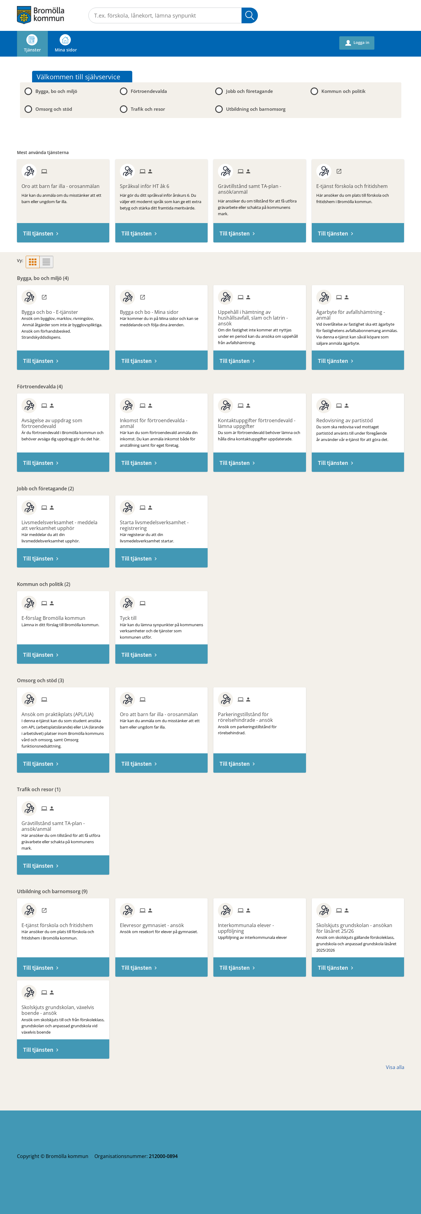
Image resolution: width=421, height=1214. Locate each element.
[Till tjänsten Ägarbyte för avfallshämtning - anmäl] (358, 313)
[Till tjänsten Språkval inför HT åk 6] (147, 184)
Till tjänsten (38, 233)
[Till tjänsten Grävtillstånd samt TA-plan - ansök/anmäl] (259, 187)
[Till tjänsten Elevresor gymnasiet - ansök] (154, 923)
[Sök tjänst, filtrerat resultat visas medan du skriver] (173, 15)
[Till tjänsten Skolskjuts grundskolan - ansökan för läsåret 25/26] (358, 926)
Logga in (357, 43)
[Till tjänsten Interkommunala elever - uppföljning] (259, 926)
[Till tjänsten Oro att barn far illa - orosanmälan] (62, 184)
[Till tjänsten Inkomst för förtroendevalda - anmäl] (161, 421)
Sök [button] (250, 15)
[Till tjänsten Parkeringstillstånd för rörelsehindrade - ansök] (259, 715)
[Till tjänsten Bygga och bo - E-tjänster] (52, 310)
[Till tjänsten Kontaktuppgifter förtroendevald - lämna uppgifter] (259, 421)
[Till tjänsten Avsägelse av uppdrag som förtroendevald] (63, 421)
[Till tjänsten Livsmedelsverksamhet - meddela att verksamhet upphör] (63, 523)
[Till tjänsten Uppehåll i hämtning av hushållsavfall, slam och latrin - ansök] (259, 316)
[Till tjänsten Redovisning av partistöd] (346, 418)
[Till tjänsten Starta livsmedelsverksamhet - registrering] (161, 523)
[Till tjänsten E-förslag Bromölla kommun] (55, 616)
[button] (33, 262)
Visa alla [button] (395, 1067)
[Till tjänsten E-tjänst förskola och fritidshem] (354, 184)
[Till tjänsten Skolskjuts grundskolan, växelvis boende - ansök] (63, 1008)
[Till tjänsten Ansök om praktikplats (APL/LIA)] (59, 712)
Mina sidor (66, 43)
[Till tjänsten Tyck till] (130, 616)
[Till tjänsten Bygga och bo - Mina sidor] (151, 310)
